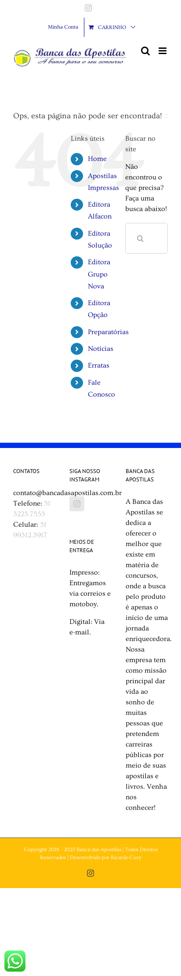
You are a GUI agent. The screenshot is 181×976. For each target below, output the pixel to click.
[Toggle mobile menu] (163, 50)
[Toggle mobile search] (145, 50)
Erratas (98, 365)
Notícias (100, 349)
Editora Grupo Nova (99, 274)
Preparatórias (108, 332)
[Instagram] (76, 503)
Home (97, 159)
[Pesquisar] (140, 238)
